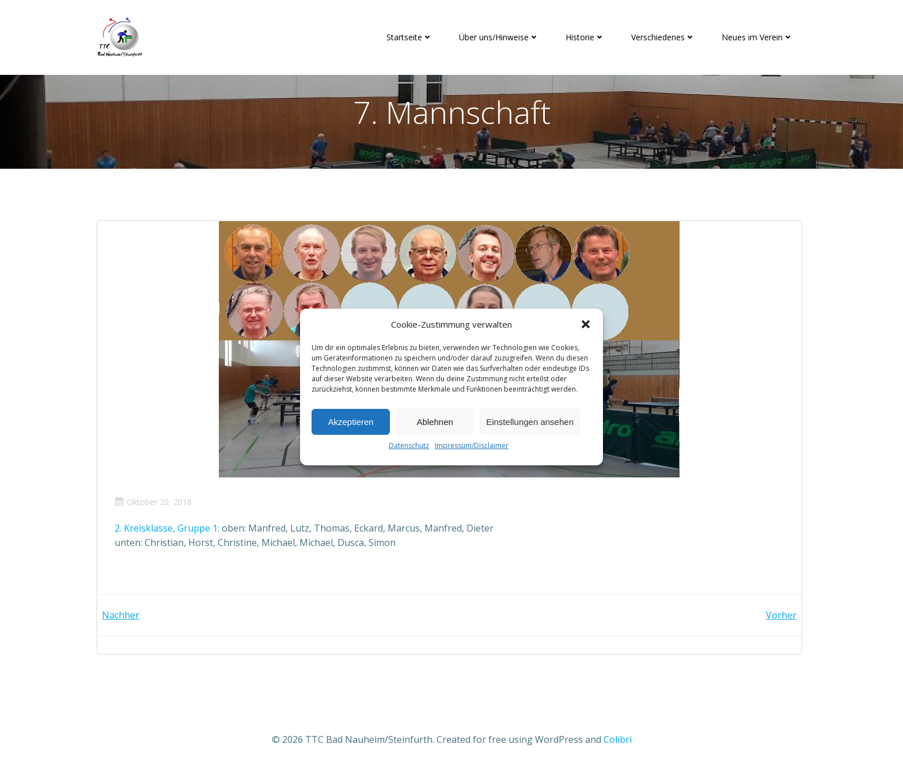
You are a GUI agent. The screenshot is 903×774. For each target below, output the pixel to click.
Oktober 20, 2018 (153, 501)
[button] (585, 324)
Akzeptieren (350, 422)
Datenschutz (409, 445)
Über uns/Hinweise (499, 37)
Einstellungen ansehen (530, 422)
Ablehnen (434, 422)
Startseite (409, 37)
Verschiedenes (663, 37)
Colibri (618, 739)
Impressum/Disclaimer (472, 445)
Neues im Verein (757, 37)
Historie (585, 37)
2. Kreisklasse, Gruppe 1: (167, 528)
